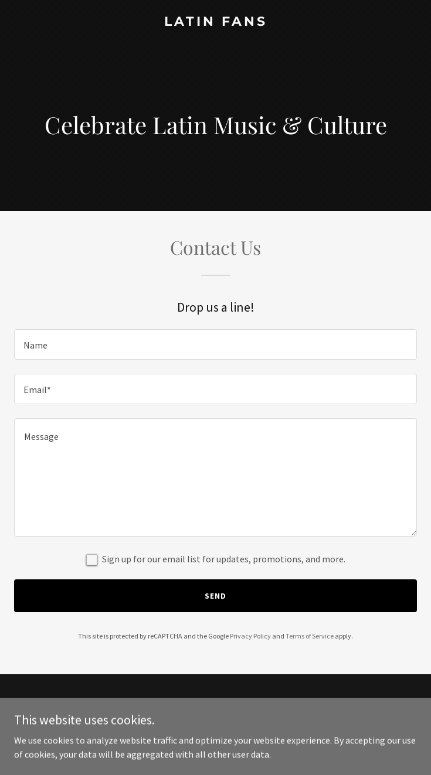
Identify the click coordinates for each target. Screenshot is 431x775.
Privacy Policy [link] (250, 635)
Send (215, 595)
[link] (215, 22)
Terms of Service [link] (310, 635)
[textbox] (215, 344)
